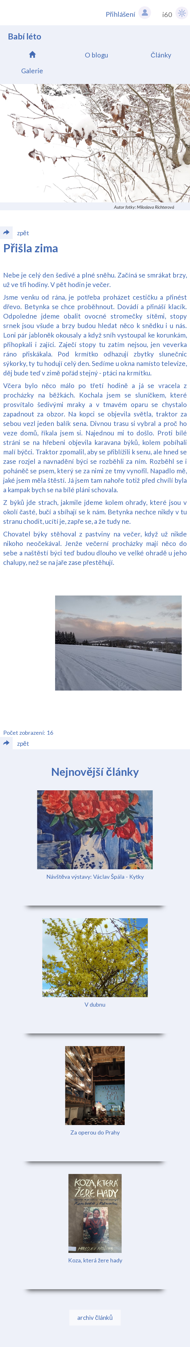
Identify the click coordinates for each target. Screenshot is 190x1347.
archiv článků (95, 1317)
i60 (175, 13)
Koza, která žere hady (95, 1260)
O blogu (96, 55)
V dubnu (95, 1004)
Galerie (32, 71)
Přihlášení (128, 12)
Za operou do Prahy (95, 1132)
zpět (14, 743)
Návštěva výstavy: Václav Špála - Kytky (95, 876)
